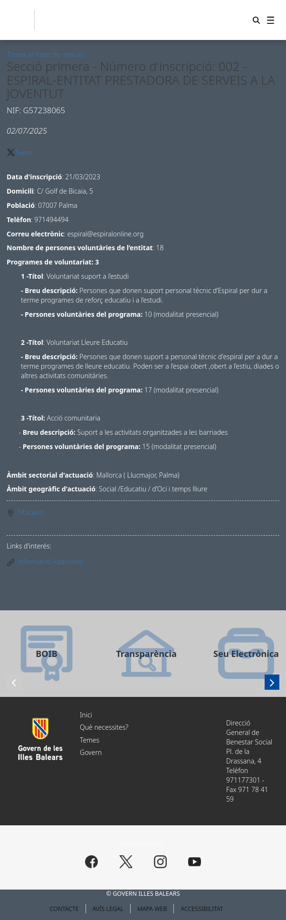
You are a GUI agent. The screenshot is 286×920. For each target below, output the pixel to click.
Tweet (24, 152)
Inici (86, 714)
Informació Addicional (51, 561)
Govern (91, 752)
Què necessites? (104, 727)
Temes (89, 739)
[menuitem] (270, 20)
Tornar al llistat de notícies (46, 54)
